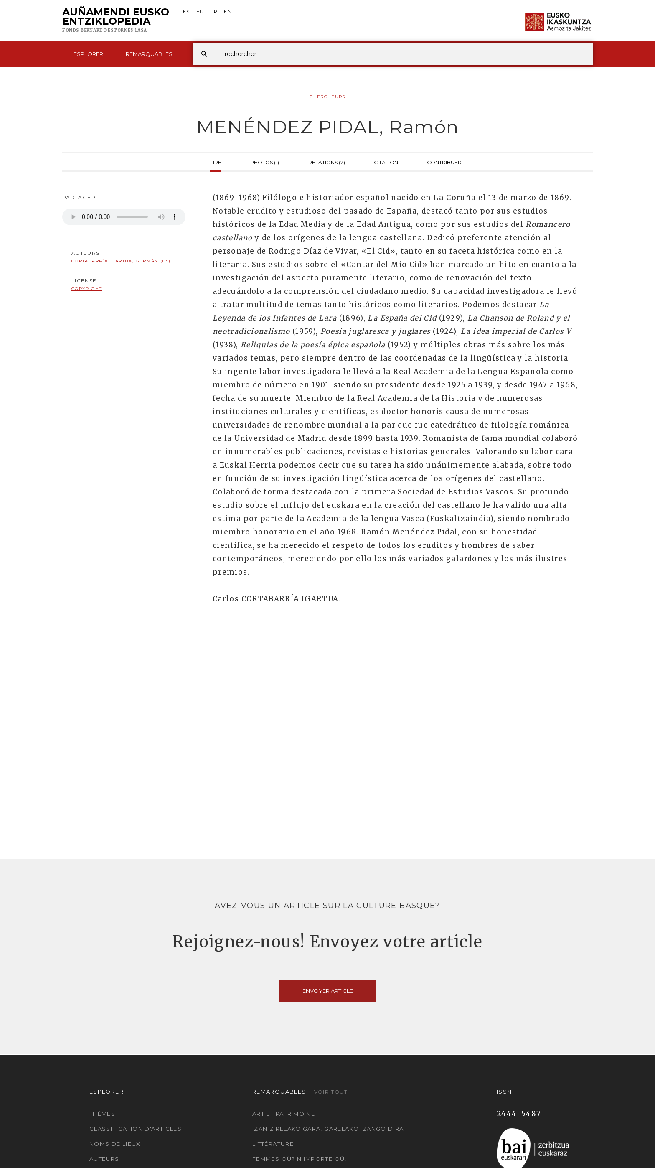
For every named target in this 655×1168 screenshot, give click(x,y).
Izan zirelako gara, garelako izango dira (328, 1128)
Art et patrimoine (283, 1113)
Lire (215, 162)
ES (186, 12)
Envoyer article (327, 990)
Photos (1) (264, 162)
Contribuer (444, 162)
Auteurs (104, 1158)
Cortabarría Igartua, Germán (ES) (121, 261)
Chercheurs (327, 96)
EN (228, 12)
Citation (386, 162)
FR (214, 12)
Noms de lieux (115, 1143)
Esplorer (88, 54)
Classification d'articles (135, 1128)
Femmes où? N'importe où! (299, 1158)
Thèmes (102, 1113)
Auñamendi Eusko (115, 20)
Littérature (273, 1143)
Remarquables (149, 54)
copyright (86, 288)
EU (200, 12)
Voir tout (331, 1092)
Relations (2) (326, 162)
